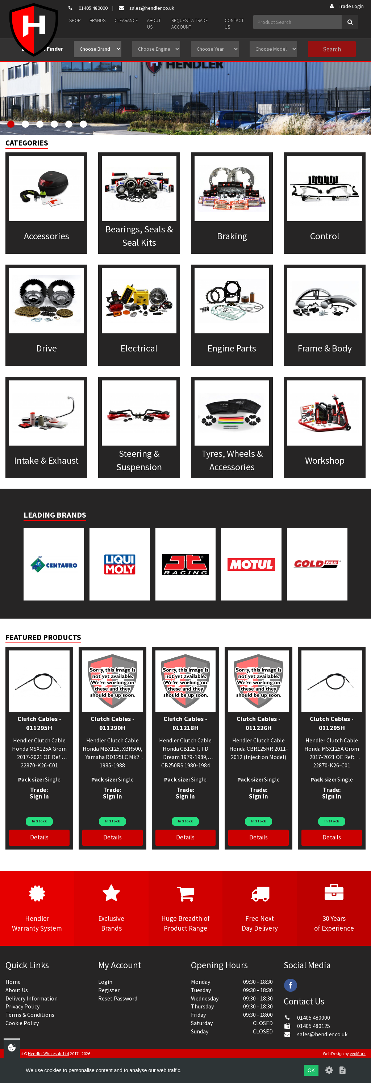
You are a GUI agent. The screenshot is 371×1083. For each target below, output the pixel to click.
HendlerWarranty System (37, 908)
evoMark (358, 1053)
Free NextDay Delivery (259, 908)
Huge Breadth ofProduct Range (186, 908)
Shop (74, 20)
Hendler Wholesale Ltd (48, 1053)
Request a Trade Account (189, 23)
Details (39, 837)
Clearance (126, 20)
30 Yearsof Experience (334, 908)
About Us (154, 23)
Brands (97, 20)
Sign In (39, 796)
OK (311, 1070)
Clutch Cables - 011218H (185, 723)
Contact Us (234, 23)
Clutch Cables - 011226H (258, 723)
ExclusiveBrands (111, 908)
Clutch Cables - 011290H (112, 723)
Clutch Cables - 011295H (39, 723)
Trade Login (346, 6)
